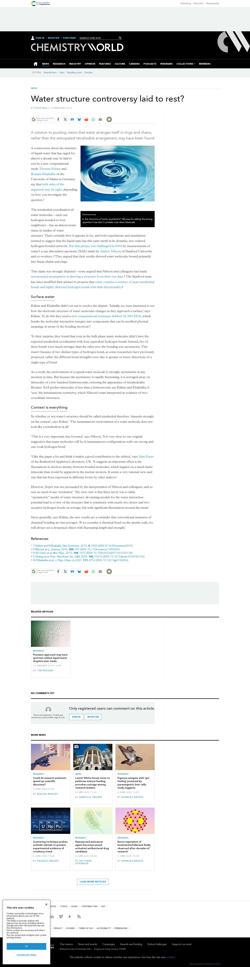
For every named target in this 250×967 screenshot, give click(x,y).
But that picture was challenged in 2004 (95, 246)
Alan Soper (146, 456)
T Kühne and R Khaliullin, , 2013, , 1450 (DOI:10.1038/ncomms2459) (83, 545)
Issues (74, 906)
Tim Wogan (45, 670)
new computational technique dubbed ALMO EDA (106, 316)
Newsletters (50, 72)
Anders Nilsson (110, 251)
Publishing (185, 3)
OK (26, 946)
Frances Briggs (132, 797)
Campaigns (108, 944)
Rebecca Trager (90, 797)
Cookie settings (27, 955)
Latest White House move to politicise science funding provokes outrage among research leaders (92, 782)
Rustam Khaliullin (43, 174)
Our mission (66, 944)
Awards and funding (131, 944)
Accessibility (104, 928)
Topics (63, 906)
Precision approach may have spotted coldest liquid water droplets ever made (50, 658)
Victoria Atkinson (83, 862)
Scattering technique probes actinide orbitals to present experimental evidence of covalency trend (50, 846)
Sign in (76, 717)
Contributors (89, 906)
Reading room (74, 72)
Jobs (61, 72)
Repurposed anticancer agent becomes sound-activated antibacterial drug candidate (92, 846)
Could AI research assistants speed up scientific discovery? (49, 781)
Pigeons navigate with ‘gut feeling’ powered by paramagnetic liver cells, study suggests (133, 782)
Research (38, 651)
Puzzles (88, 72)
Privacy (58, 928)
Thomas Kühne (50, 169)
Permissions (120, 928)
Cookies (70, 928)
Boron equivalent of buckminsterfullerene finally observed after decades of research (134, 846)
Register (53, 38)
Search (120, 38)
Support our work (181, 944)
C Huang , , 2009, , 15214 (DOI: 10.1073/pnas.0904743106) (88, 556)
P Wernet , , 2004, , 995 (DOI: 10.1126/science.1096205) (76, 549)
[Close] (46, 904)
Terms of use (86, 928)
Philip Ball (41, 108)
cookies (170, 957)
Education (198, 3)
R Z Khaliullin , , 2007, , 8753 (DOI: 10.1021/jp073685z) (80, 560)
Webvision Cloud (212, 964)
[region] (26, 932)
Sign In (40, 38)
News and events (87, 944)
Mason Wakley (47, 794)
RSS (103, 906)
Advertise (50, 906)
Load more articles (93, 881)
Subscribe (69, 38)
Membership (212, 3)
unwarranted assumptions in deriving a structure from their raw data (77, 276)
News (34, 88)
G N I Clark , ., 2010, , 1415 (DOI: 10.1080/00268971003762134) (82, 552)
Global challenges (157, 944)
